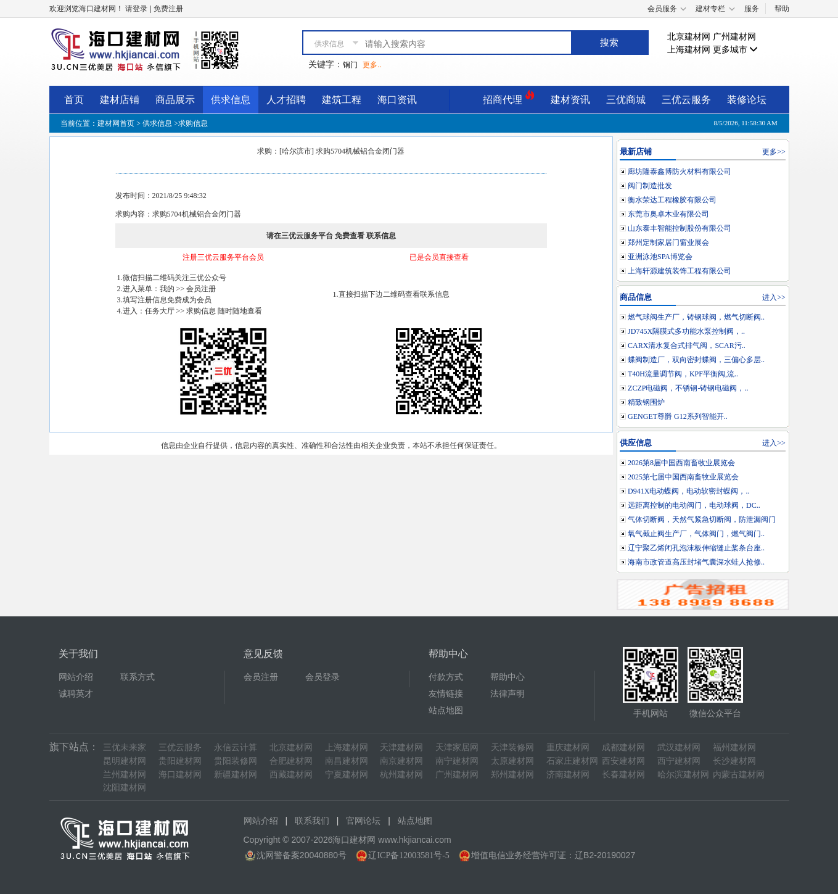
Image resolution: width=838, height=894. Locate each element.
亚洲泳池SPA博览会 (660, 256)
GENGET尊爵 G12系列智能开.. (678, 416)
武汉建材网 (678, 747)
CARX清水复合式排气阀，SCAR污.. (687, 345)
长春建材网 (623, 774)
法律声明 (507, 693)
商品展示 (175, 99)
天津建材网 (401, 747)
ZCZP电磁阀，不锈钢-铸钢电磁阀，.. (688, 388)
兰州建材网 (124, 774)
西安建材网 (623, 761)
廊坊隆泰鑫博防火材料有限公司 (679, 171)
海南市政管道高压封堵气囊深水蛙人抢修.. (696, 562)
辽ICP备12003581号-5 (408, 855)
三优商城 (626, 99)
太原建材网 (512, 761)
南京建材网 (401, 761)
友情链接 (446, 693)
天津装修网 (512, 747)
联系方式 (137, 677)
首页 (74, 99)
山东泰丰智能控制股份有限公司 (679, 228)
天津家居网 (457, 747)
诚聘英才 (76, 693)
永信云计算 (235, 747)
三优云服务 (686, 99)
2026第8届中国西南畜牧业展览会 (681, 462)
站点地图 (446, 710)
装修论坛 (746, 99)
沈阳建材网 (124, 787)
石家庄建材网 (572, 761)
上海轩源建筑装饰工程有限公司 (679, 271)
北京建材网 (688, 36)
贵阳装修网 (235, 761)
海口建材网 (180, 774)
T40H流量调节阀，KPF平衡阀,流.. (683, 374)
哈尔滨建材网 (683, 774)
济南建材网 (567, 774)
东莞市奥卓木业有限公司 (668, 214)
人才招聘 (286, 99)
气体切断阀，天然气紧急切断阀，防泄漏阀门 (702, 519)
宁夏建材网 (346, 774)
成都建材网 (623, 747)
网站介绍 (76, 677)
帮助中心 (507, 677)
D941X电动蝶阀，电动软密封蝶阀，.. (688, 491)
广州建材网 (734, 36)
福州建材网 (734, 747)
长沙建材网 (734, 761)
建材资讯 (570, 99)
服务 (751, 8)
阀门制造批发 (650, 185)
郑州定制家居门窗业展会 (668, 242)
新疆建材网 (235, 774)
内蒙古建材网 (739, 774)
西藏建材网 (291, 774)
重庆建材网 (567, 747)
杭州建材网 (401, 774)
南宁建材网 (457, 761)
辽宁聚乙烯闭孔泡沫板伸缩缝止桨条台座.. (696, 548)
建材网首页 (115, 123)
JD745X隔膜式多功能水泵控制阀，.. (686, 331)
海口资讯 (397, 99)
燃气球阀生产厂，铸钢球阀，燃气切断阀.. (696, 317)
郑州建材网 (512, 774)
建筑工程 (341, 99)
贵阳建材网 (180, 761)
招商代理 (509, 98)
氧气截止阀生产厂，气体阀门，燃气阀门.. (696, 533)
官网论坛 (363, 821)
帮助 (781, 8)
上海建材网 (688, 49)
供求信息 (230, 99)
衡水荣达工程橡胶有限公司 (672, 200)
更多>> (774, 151)
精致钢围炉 (646, 402)
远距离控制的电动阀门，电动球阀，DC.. (694, 505)
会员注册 (261, 677)
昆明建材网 (124, 761)
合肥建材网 (291, 761)
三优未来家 (124, 747)
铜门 (350, 64)
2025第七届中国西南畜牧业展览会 (683, 477)
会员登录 (322, 677)
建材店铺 (119, 99)
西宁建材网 (678, 761)
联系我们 (312, 821)
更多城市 (735, 49)
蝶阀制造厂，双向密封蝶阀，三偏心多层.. (696, 359)
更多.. (372, 64)
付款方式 (446, 677)
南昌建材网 (346, 761)
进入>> (774, 297)
